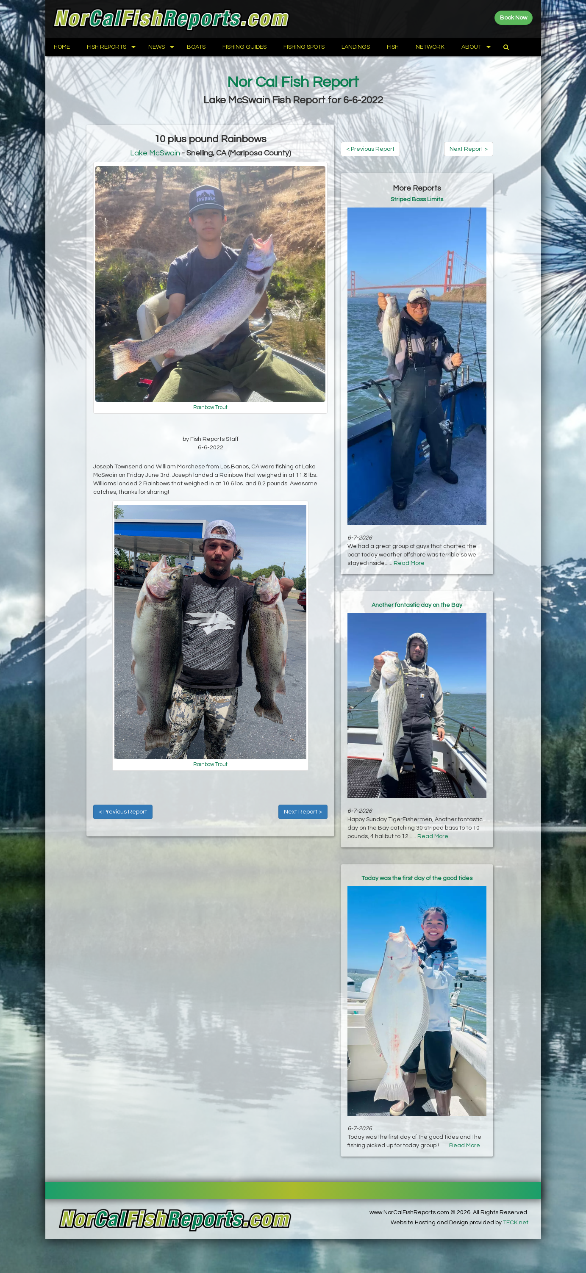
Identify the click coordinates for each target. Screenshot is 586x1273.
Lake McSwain (155, 153)
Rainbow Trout (210, 407)
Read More (409, 563)
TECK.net (515, 1223)
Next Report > (303, 812)
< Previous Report (123, 812)
